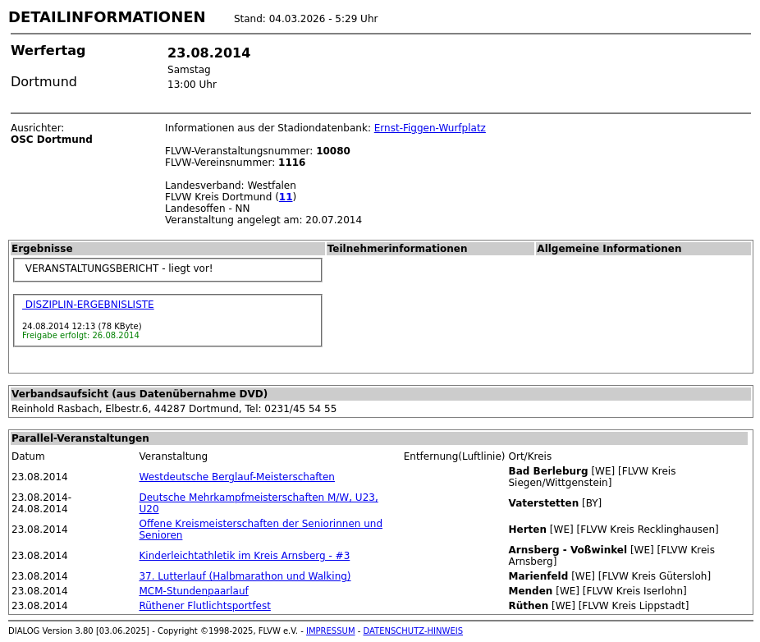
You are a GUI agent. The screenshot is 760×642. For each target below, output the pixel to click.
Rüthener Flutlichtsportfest (204, 606)
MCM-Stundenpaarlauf (193, 591)
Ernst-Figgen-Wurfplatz (430, 128)
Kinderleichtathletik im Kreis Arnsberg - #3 (244, 556)
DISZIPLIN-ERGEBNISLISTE (88, 304)
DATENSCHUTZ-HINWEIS (414, 630)
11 (286, 197)
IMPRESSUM (330, 630)
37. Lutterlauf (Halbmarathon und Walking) (244, 576)
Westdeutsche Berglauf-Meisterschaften (236, 477)
